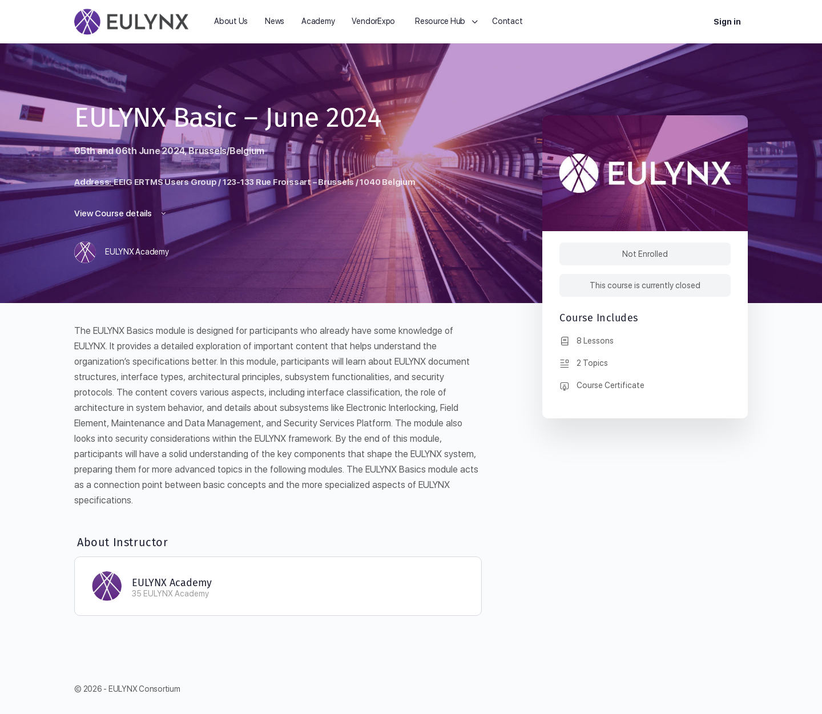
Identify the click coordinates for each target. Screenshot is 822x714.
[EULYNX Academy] (107, 585)
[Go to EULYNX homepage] (131, 21)
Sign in (727, 21)
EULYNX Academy (172, 582)
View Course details (121, 213)
